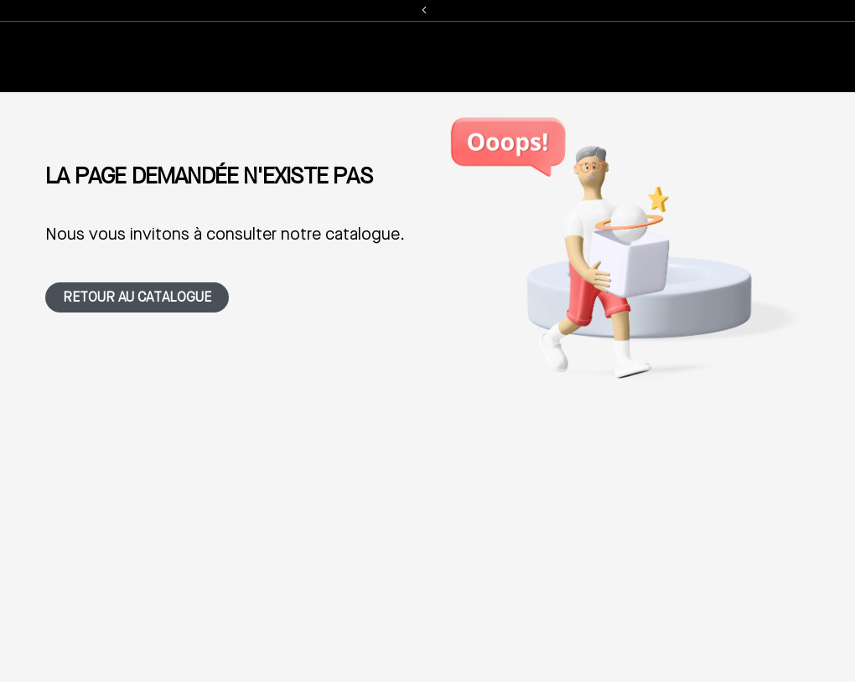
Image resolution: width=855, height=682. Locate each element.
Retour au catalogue (137, 298)
